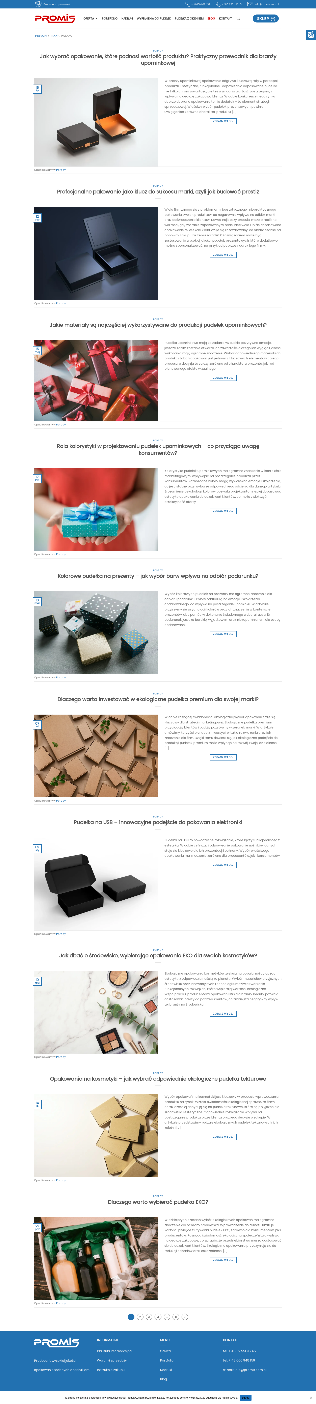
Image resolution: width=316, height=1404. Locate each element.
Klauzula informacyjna (114, 1351)
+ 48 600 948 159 (242, 1360)
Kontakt (225, 19)
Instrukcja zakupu (111, 1370)
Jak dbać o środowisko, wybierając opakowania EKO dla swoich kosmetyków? (158, 955)
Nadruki (127, 19)
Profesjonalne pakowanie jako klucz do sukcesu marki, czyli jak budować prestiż (158, 191)
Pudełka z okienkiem (189, 19)
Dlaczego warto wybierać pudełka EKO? (158, 1202)
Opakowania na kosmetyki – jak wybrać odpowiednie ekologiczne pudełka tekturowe (158, 1078)
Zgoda (245, 1397)
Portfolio (109, 19)
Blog (211, 19)
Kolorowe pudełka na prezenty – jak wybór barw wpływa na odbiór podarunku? (158, 576)
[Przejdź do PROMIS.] (41, 36)
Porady (158, 50)
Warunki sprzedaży (112, 1360)
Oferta (90, 19)
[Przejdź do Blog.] (54, 36)
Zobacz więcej (223, 121)
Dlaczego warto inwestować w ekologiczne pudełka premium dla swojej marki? (158, 699)
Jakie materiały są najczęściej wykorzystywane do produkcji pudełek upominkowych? (158, 325)
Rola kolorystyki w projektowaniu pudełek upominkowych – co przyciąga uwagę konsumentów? (158, 449)
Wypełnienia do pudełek (154, 19)
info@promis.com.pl (250, 1370)
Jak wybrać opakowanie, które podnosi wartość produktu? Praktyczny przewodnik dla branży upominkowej (158, 60)
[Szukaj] (238, 18)
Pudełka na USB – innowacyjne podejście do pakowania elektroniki (158, 822)
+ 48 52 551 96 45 (242, 1351)
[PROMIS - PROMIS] (55, 18)
